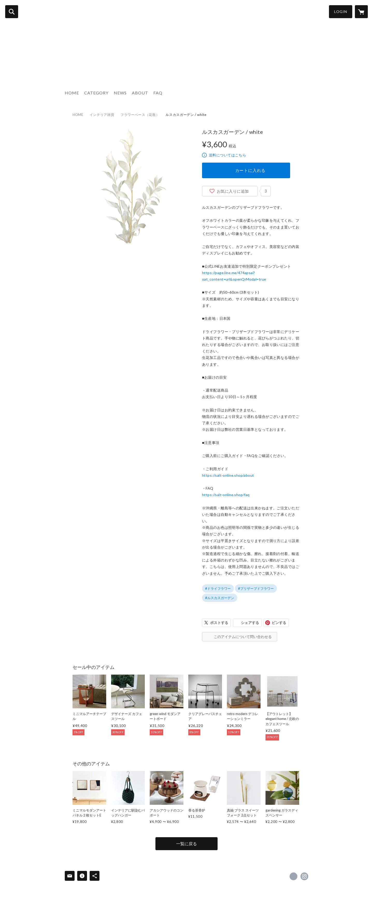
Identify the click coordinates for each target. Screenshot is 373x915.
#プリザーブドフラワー (256, 588)
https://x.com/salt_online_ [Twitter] (293, 876)
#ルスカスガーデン (219, 598)
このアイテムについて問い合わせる (243, 636)
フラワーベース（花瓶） (139, 115)
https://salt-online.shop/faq (226, 495)
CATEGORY (96, 92)
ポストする (219, 622)
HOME (72, 92)
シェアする (250, 622)
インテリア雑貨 (102, 115)
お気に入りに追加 (233, 191)
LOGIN (340, 11)
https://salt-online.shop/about (228, 475)
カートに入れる (250, 170)
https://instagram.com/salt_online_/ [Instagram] (304, 876)
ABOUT (140, 92)
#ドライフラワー (218, 588)
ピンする (279, 622)
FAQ (157, 92)
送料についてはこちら (227, 155)
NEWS (120, 92)
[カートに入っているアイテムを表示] (361, 11)
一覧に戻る (186, 843)
